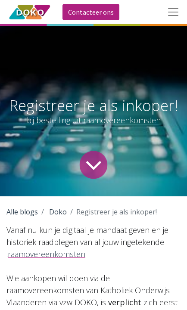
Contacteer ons (91, 12)
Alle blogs (22, 212)
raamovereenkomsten (46, 254)
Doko (58, 212)
